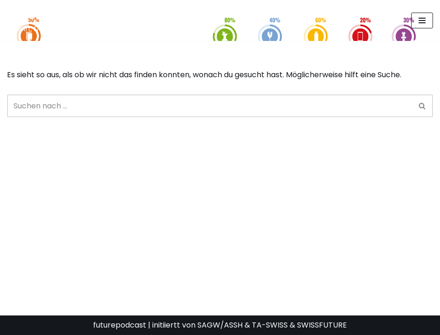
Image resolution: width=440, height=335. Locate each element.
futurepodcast (119, 325)
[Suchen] (209, 105)
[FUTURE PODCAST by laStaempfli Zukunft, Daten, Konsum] (99, 20)
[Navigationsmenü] (422, 20)
